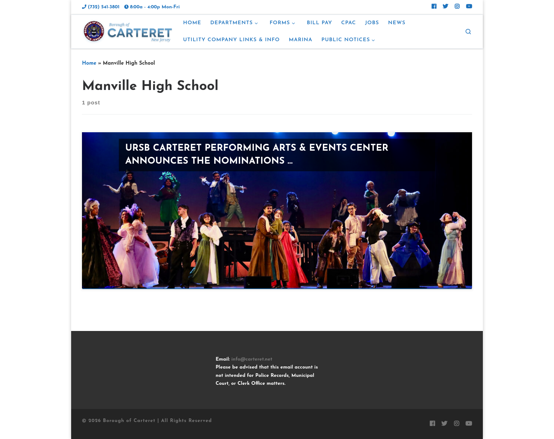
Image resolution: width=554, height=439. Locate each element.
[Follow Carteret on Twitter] (445, 7)
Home (89, 63)
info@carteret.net (251, 359)
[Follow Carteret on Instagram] (457, 7)
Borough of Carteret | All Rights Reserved (157, 420)
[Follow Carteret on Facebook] (434, 7)
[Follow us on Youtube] (469, 7)
